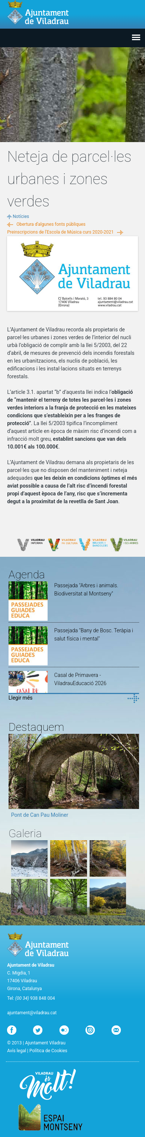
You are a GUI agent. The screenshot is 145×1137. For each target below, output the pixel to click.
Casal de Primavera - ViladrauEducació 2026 (80, 679)
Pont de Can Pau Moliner (39, 815)
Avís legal (16, 1050)
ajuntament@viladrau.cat (32, 1012)
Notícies (21, 216)
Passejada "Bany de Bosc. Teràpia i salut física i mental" (93, 634)
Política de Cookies (48, 1050)
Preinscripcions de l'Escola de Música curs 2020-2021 (60, 232)
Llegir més (21, 698)
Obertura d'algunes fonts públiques (51, 224)
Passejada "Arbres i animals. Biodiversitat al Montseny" (86, 589)
